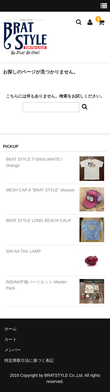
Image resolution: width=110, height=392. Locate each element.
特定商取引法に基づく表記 (29, 360)
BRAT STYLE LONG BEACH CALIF (39, 220)
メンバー (12, 350)
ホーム (10, 328)
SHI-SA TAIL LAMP (23, 251)
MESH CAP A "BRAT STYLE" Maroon (40, 190)
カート (10, 339)
